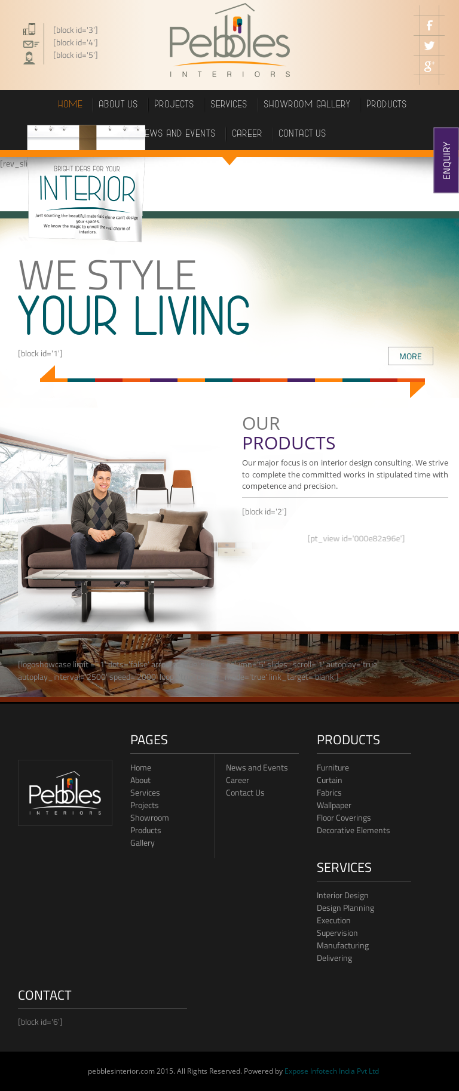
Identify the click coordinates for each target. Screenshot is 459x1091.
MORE (410, 356)
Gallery (142, 842)
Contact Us (245, 792)
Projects (144, 805)
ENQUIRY (446, 160)
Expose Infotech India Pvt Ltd (331, 1071)
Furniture (333, 767)
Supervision (337, 932)
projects (175, 105)
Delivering (334, 957)
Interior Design (343, 895)
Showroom (149, 817)
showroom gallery (307, 105)
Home (71, 105)
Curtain (329, 779)
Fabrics (329, 792)
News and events (178, 134)
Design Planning (345, 907)
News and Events (257, 767)
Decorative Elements (353, 830)
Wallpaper (334, 805)
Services (229, 105)
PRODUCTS (387, 105)
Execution (334, 920)
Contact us (303, 134)
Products (145, 830)
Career (237, 779)
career (247, 134)
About (140, 779)
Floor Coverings (344, 817)
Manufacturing (343, 945)
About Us (119, 105)
